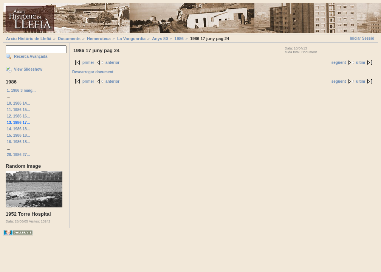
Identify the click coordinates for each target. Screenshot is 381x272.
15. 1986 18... (18, 135)
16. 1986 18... (18, 142)
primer (88, 62)
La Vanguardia (131, 38)
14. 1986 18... (18, 129)
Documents (69, 38)
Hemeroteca (99, 38)
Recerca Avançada (30, 56)
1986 (178, 38)
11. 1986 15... (18, 110)
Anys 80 (160, 38)
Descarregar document (92, 72)
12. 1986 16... (18, 116)
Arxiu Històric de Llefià (28, 38)
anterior (112, 62)
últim (360, 62)
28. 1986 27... (18, 155)
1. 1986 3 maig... (21, 90)
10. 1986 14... (18, 103)
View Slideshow (28, 69)
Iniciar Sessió (362, 38)
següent (338, 62)
